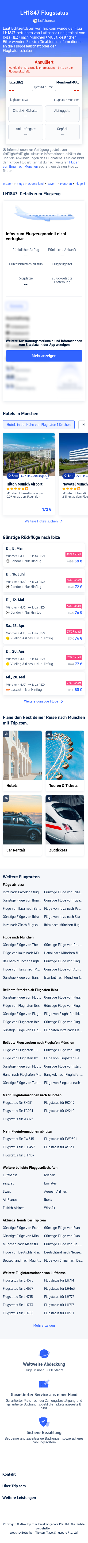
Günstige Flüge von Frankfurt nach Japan (64, 1236)
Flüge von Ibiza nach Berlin (22, 908)
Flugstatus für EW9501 (60, 1139)
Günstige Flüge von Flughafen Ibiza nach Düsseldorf (23, 1030)
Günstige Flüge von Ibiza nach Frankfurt (23, 917)
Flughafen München (67, 99)
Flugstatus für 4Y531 (59, 1147)
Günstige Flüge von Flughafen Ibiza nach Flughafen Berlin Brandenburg (23, 1014)
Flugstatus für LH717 (59, 1305)
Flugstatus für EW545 (18, 1139)
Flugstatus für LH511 (59, 1313)
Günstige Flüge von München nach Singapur (23, 1236)
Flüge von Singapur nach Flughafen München (64, 1083)
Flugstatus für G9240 (59, 1111)
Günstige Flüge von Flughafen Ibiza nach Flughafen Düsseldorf (64, 997)
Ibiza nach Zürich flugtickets (23, 925)
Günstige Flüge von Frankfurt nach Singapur (23, 1228)
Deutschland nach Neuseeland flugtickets (64, 1252)
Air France (10, 1200)
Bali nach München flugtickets (23, 961)
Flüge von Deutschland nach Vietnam (23, 1252)
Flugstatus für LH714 (59, 1280)
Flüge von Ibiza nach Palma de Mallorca (64, 908)
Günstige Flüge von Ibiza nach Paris (64, 900)
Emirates (50, 1183)
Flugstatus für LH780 (18, 1313)
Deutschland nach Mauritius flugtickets (23, 1260)
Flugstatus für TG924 (18, 1111)
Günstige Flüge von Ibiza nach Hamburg (23, 900)
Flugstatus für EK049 (59, 1103)
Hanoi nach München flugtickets (64, 953)
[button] (80, 6)
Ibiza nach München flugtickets (64, 925)
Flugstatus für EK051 (18, 1103)
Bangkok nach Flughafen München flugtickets (64, 1074)
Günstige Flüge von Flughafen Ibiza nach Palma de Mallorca (64, 1022)
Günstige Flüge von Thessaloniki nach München (23, 945)
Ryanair (49, 1175)
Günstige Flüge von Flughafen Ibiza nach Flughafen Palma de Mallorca (23, 997)
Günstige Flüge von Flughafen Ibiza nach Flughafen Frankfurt (64, 1005)
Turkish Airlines (13, 1208)
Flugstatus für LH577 (18, 1288)
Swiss (7, 1191)
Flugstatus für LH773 (18, 1305)
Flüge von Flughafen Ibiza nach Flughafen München (23, 1005)
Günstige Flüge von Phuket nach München (64, 945)
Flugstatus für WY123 (18, 1119)
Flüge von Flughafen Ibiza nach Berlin (64, 1014)
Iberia (48, 1200)
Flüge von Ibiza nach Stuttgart (64, 917)
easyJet (8, 1183)
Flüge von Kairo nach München (23, 953)
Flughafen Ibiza (18, 99)
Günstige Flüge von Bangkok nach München (23, 977)
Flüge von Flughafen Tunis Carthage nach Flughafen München (23, 1050)
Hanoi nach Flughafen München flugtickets (23, 1074)
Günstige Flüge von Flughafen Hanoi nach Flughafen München (23, 1066)
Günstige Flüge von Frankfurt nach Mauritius (64, 1228)
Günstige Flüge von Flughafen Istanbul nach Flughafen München (64, 1050)
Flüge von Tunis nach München (23, 969)
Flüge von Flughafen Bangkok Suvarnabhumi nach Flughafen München (64, 1058)
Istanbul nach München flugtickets (64, 977)
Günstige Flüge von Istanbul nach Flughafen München (64, 1066)
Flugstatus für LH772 (59, 1297)
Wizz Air (49, 1208)
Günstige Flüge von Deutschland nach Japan (64, 1244)
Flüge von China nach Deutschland (64, 1260)
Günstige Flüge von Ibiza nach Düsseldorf (64, 892)
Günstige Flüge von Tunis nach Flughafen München (23, 1083)
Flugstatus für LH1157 (18, 1155)
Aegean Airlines (55, 1191)
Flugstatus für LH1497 (19, 1147)
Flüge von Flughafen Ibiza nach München (23, 1022)
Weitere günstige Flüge (44, 701)
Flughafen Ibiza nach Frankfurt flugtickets (64, 1030)
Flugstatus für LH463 (59, 1288)
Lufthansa (10, 1175)
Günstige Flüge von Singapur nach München (64, 961)
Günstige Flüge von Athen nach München (64, 969)
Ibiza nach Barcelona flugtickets (23, 892)
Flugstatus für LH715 (18, 1297)
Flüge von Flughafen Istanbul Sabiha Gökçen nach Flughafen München (23, 1058)
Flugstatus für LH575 (18, 1280)
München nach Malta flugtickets (23, 1244)
